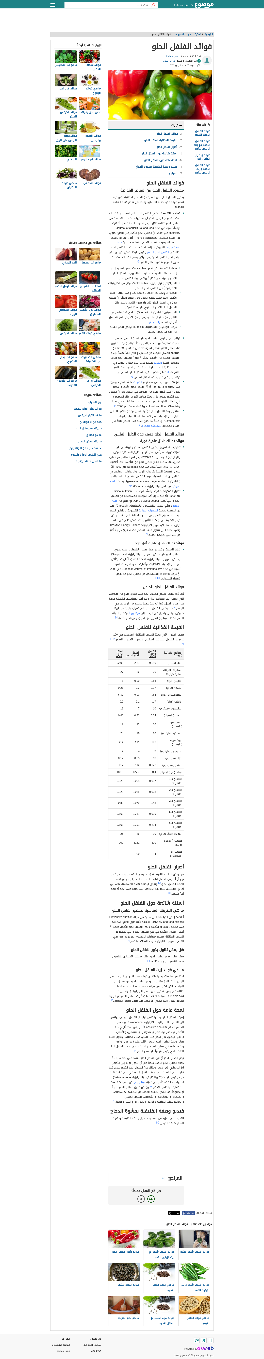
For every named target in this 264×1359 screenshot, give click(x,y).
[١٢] (111, 639)
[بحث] (153, 5)
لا (141, 1199)
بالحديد (158, 362)
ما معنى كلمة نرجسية (89, 461)
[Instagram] (197, 1340)
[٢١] (157, 1122)
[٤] (115, 405)
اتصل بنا (66, 1339)
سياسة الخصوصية (92, 1345)
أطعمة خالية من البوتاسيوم (85, 448)
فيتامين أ (134, 613)
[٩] (156, 578)
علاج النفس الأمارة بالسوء (86, 454)
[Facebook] (211, 1340)
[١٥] (169, 893)
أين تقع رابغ (95, 402)
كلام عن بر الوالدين (91, 422)
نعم (151, 1199)
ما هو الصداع (94, 435)
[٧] (147, 534)
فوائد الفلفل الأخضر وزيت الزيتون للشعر (202, 168)
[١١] (114, 639)
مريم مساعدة (172, 56)
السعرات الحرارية (148, 510)
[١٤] (159, 883)
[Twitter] (204, 1340)
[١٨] (142, 1026)
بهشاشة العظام (151, 425)
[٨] (159, 578)
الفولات (137, 382)
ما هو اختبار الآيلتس (90, 415)
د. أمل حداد (169, 61)
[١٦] (128, 940)
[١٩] (151, 1086)
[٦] (131, 485)
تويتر (177, 1213)
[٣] (132, 376)
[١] (140, 261)
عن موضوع (95, 1339)
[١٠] (116, 617)
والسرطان (154, 322)
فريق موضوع (63, 1351)
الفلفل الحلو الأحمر (158, 252)
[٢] (138, 261)
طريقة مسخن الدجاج (90, 441)
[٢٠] (114, 1101)
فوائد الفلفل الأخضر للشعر (202, 132)
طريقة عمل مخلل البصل (88, 428)
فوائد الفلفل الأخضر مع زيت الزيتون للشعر (202, 144)
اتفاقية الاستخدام (61, 1345)
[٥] (140, 425)
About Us (96, 1351)
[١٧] (112, 1000)
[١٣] (182, 643)
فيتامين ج (139, 1082)
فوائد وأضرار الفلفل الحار (203, 156)
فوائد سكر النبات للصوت (88, 408)
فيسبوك (190, 1213)
